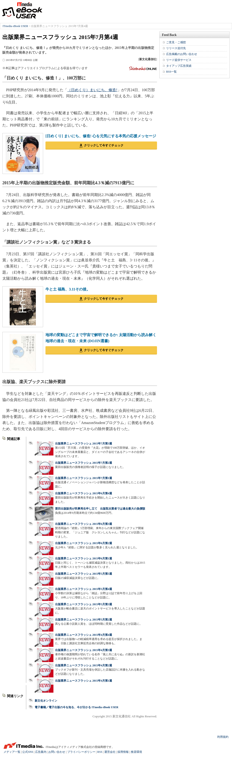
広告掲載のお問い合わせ (181, 54)
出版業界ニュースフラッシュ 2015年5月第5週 (83, 573)
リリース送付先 (176, 48)
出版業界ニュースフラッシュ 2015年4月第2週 (83, 665)
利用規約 (222, 736)
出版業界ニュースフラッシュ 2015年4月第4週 (83, 634)
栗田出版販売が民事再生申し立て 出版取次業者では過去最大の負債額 (100, 508)
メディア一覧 (12, 752)
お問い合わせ (56, 752)
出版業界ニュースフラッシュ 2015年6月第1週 (83, 558)
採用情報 (123, 752)
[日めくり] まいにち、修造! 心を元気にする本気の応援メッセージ (100, 136)
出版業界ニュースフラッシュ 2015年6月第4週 (83, 493)
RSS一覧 (171, 71)
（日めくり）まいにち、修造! (92, 90)
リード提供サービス (178, 60)
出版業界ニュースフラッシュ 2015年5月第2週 (83, 619)
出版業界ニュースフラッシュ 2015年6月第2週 (83, 543)
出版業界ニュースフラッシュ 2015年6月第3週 (83, 524)
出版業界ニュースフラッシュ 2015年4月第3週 (83, 650)
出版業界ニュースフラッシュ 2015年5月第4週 (83, 589)
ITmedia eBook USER (22, 10)
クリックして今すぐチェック (103, 145)
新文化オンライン (46, 700)
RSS (99, 752)
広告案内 (40, 752)
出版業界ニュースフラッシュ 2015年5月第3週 (83, 604)
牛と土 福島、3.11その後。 (67, 289)
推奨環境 (136, 752)
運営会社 (110, 752)
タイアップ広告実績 (178, 65)
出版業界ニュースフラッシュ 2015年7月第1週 (83, 478)
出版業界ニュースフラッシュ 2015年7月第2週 (83, 462)
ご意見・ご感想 (176, 42)
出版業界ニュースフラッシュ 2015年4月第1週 (83, 680)
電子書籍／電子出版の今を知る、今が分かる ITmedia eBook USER (76, 707)
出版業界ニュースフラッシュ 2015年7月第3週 (83, 443)
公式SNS (27, 752)
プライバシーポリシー (81, 752)
